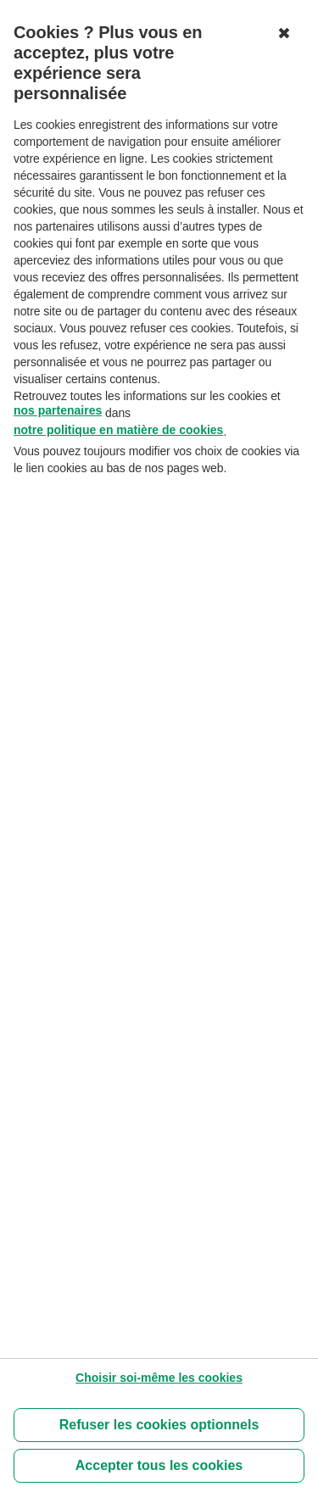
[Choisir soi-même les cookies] (159, 1378)
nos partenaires (58, 410)
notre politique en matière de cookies (118, 430)
